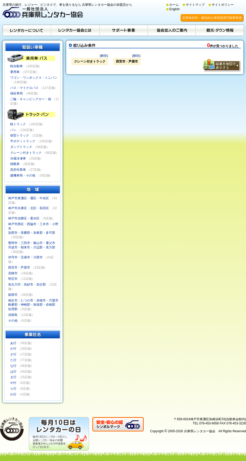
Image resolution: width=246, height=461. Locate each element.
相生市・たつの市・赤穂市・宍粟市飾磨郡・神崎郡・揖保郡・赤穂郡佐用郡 (33, 305)
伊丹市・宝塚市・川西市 (25, 257)
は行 (13, 371)
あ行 (13, 343)
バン (13, 130)
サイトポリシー (223, 5)
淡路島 (13, 315)
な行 (13, 366)
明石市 (13, 279)
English (174, 9)
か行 (13, 348)
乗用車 (15, 72)
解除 (104, 56)
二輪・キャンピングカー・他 (30, 99)
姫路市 (13, 295)
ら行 (13, 388)
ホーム (174, 5)
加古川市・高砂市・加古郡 (27, 284)
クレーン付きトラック (26, 153)
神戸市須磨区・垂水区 (24, 218)
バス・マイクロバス (24, 88)
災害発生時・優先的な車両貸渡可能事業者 (212, 18)
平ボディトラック (22, 141)
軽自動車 (16, 66)
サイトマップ (195, 5)
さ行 (13, 354)
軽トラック (18, 124)
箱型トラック (19, 135)
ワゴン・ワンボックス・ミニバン (33, 77)
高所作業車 (18, 170)
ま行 (13, 377)
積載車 (15, 164)
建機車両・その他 (22, 175)
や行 (13, 383)
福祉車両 (16, 93)
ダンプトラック (21, 147)
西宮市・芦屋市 (19, 267)
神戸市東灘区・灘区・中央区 (28, 198)
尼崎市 (13, 273)
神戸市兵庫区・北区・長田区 (28, 208)
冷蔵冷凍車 (18, 158)
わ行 (13, 394)
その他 (13, 320)
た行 (13, 360)
